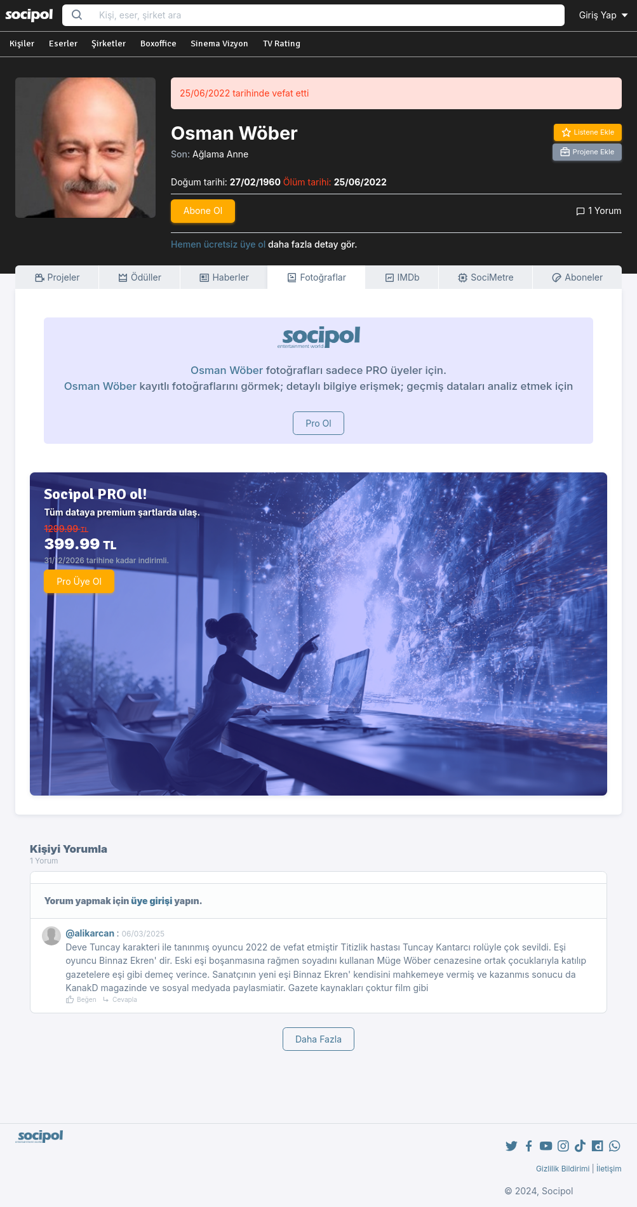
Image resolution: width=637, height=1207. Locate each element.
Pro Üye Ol (79, 581)
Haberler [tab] (223, 278)
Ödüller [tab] (139, 278)
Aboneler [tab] (577, 278)
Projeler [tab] (57, 278)
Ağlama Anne (220, 154)
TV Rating (281, 43)
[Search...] (328, 15)
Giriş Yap (604, 15)
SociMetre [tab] (485, 278)
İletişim (609, 1168)
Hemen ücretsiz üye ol (218, 244)
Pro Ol (318, 423)
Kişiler (22, 43)
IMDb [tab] (402, 278)
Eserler (63, 43)
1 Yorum (598, 210)
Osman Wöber (227, 370)
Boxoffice (158, 43)
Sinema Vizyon (219, 43)
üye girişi (151, 900)
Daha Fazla (318, 1039)
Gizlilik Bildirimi (563, 1168)
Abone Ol (203, 210)
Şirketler (108, 43)
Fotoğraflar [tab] (316, 278)
